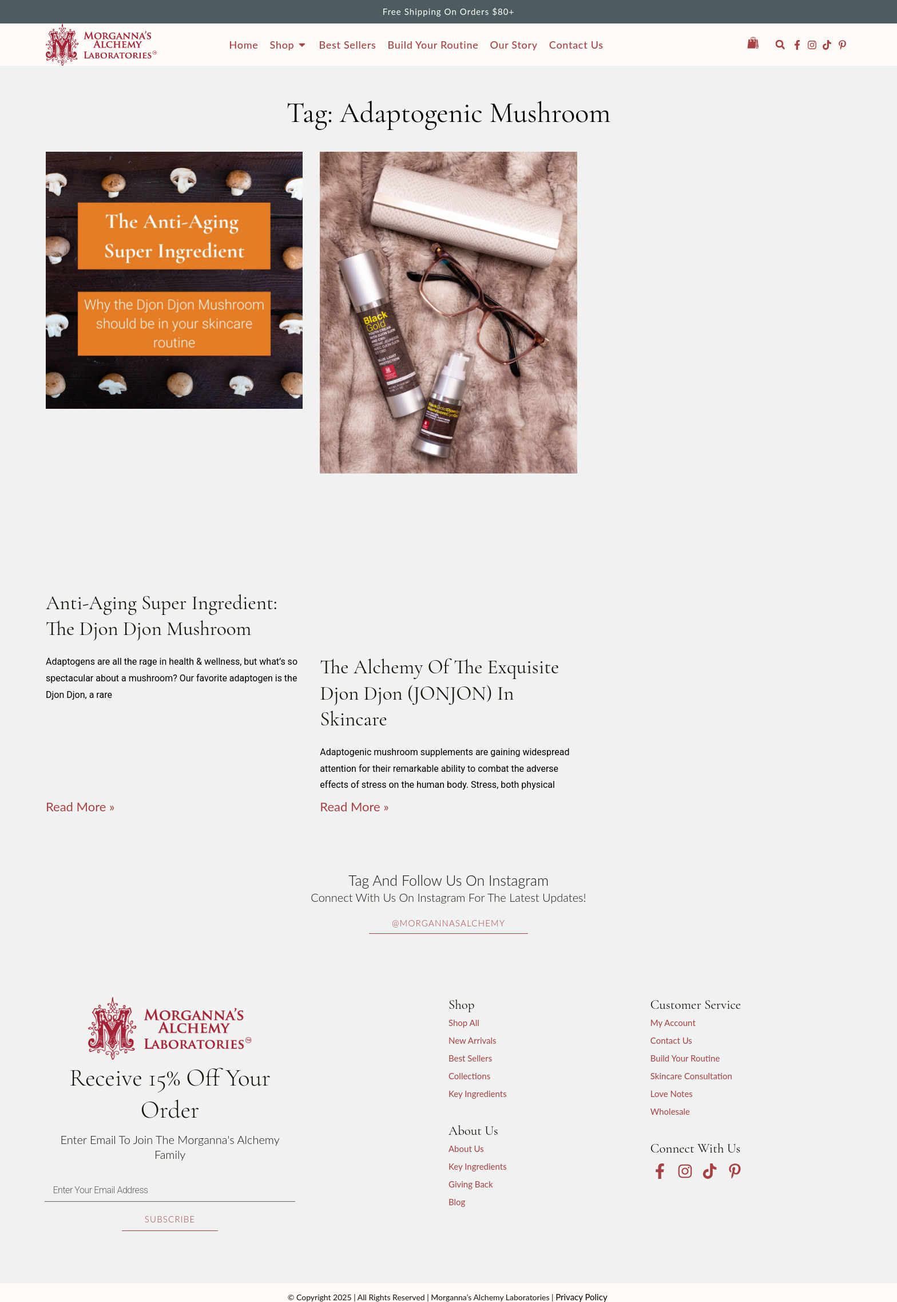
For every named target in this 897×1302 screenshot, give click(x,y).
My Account (673, 1022)
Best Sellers (470, 1058)
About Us (466, 1148)
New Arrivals (473, 1040)
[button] (780, 44)
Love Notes (671, 1093)
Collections (469, 1076)
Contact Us (671, 1040)
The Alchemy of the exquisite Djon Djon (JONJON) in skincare (439, 693)
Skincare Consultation (691, 1076)
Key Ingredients (478, 1093)
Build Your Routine (685, 1058)
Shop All (464, 1022)
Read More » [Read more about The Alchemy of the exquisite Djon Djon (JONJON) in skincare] (354, 806)
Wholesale (670, 1111)
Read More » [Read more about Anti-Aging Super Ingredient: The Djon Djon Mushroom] (80, 806)
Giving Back (471, 1184)
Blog (457, 1202)
